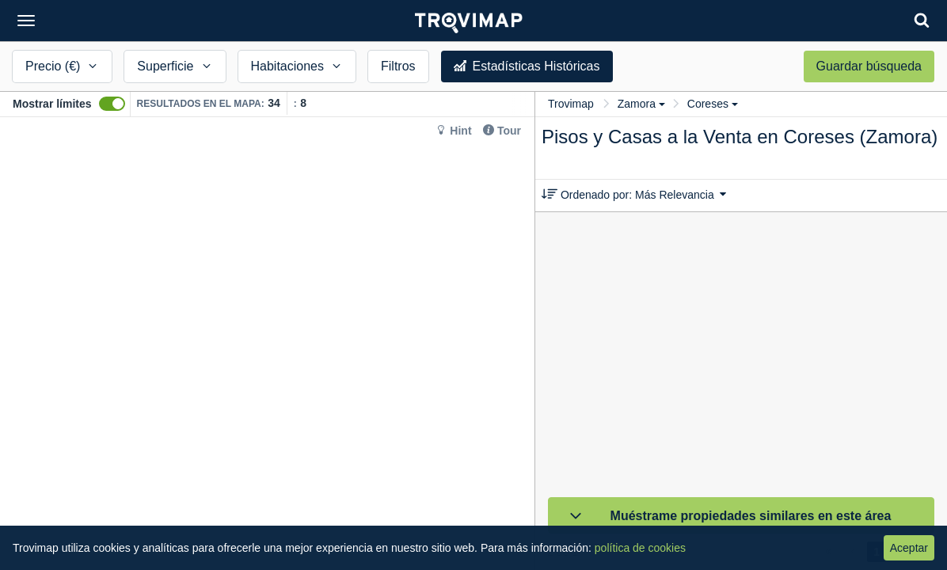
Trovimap (571, 103)
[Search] (921, 20)
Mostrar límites (52, 103)
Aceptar (909, 548)
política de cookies (640, 548)
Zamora (641, 103)
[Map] (267, 343)
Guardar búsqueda (869, 66)
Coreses (712, 103)
